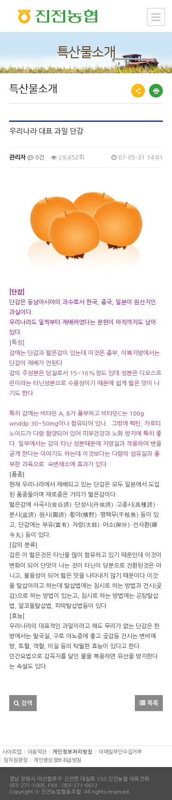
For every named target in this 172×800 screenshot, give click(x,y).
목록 (148, 698)
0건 (36, 157)
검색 (23, 698)
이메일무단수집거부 (120, 747)
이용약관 (37, 747)
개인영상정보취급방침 (57, 756)
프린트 (156, 91)
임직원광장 (16, 756)
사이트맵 (12, 747)
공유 (138, 91)
